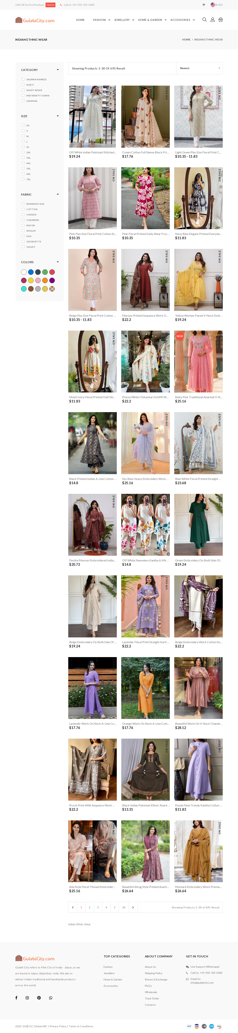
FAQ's (148, 985)
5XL (28, 168)
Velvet (31, 247)
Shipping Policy (153, 973)
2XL (28, 152)
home (186, 39)
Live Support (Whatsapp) (205, 966)
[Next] (133, 907)
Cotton (31, 209)
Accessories (183, 20)
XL (27, 147)
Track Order (152, 998)
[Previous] (72, 907)
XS (27, 125)
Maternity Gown (37, 95)
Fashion (102, 20)
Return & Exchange (156, 979)
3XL (28, 157)
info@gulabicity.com (202, 982)
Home (80, 19)
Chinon (31, 214)
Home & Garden (153, 20)
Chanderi (32, 220)
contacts (150, 1004)
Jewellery (125, 20)
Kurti (30, 84)
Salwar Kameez (36, 79)
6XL (28, 174)
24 (123, 907)
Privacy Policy (58, 1026)
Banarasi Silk (35, 203)
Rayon (30, 225)
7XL (28, 179)
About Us (150, 966)
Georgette (33, 241)
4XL (28, 163)
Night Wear (34, 90)
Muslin (31, 230)
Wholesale (151, 992)
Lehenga (32, 101)
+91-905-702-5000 (83, 4)
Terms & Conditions (81, 1026)
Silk (28, 236)
